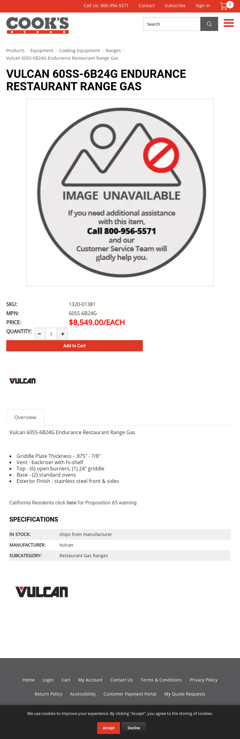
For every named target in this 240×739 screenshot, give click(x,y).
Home (28, 680)
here (71, 503)
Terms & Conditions (161, 680)
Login (48, 680)
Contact (147, 5)
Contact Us (121, 680)
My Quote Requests (184, 694)
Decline (134, 728)
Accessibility (83, 694)
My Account (90, 680)
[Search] (180, 24)
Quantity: (19, 331)
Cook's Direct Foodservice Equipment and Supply (37, 29)
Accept (108, 728)
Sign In (203, 5)
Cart (66, 680)
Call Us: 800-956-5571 (106, 5)
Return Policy (48, 694)
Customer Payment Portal (130, 694)
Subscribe (175, 5)
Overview (25, 417)
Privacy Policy (204, 680)
